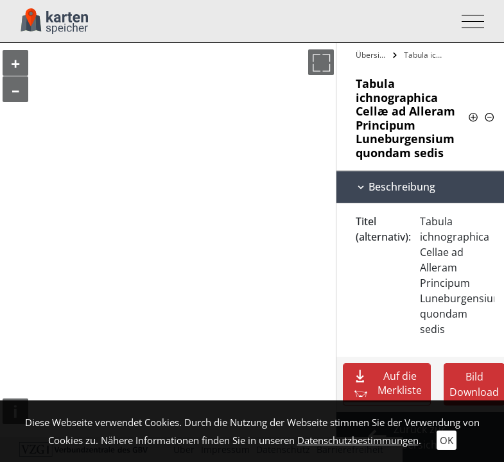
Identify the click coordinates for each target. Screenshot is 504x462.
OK (446, 440)
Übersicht (373, 54)
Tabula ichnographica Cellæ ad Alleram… (425, 54)
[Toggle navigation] (469, 21)
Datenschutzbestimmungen (358, 440)
